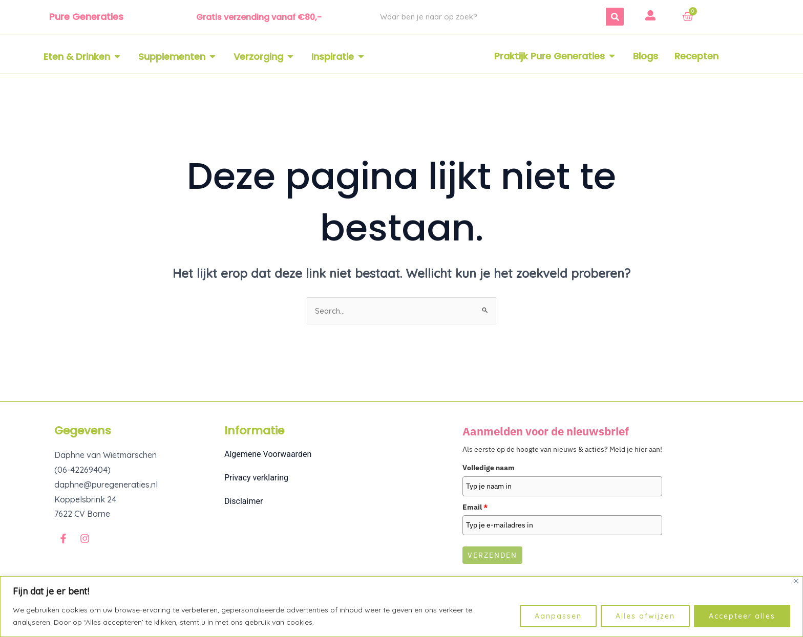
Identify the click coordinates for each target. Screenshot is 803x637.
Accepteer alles (742, 616)
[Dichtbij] (796, 581)
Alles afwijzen (645, 616)
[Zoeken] (615, 17)
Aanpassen (558, 616)
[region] (401, 606)
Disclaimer (243, 502)
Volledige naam (488, 468)
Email (475, 507)
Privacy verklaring (256, 479)
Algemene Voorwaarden (267, 455)
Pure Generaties (86, 16)
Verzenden (492, 556)
